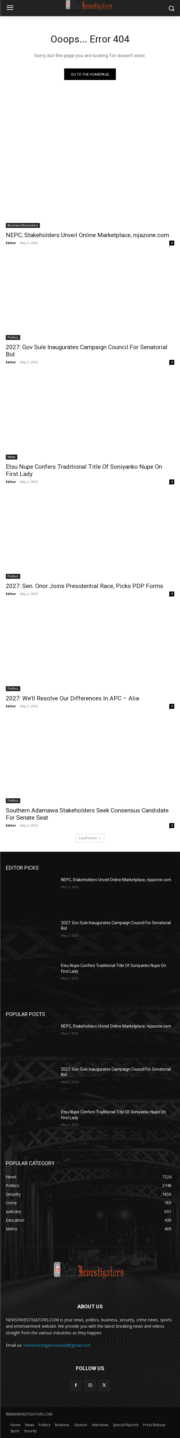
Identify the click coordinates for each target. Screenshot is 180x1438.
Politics (13, 337)
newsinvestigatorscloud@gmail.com (56, 1345)
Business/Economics (23, 225)
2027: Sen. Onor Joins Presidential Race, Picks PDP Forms (84, 586)
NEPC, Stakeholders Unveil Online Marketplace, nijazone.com (87, 235)
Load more (90, 838)
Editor (11, 243)
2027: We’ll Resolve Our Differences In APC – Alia (72, 698)
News (12, 457)
